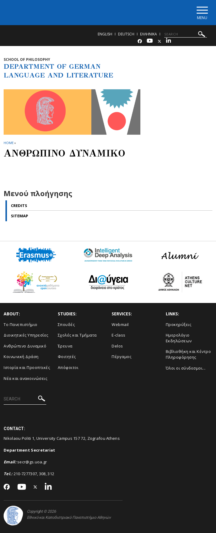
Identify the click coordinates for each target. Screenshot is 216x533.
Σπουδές (66, 324)
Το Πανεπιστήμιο (21, 324)
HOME (9, 142)
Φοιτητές (67, 356)
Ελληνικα (148, 34)
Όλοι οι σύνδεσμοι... (186, 368)
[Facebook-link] (140, 41)
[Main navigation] (201, 12)
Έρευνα (65, 346)
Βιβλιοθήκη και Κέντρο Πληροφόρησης (188, 354)
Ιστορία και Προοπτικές (27, 367)
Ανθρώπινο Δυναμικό (25, 346)
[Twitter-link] (159, 41)
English (105, 34)
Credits (19, 205)
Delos (117, 346)
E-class (119, 335)
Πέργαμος (121, 356)
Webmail (120, 324)
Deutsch (126, 34)
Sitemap (19, 216)
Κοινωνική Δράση (21, 356)
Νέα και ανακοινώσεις (25, 378)
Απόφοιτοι (68, 367)
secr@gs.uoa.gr (32, 462)
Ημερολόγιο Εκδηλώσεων (179, 338)
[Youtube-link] (150, 41)
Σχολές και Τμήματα (77, 335)
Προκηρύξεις (178, 324)
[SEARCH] (185, 34)
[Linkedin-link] (168, 41)
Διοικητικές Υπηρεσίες (26, 335)
